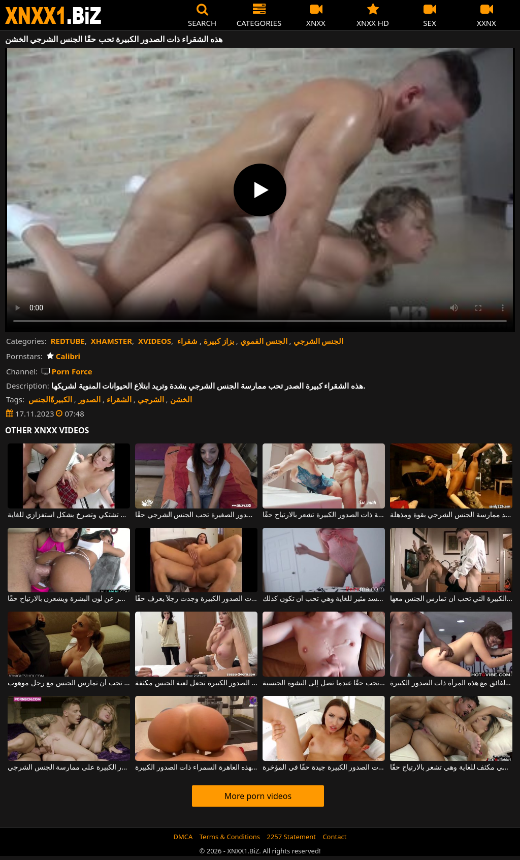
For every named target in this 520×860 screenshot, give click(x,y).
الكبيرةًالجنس (50, 399)
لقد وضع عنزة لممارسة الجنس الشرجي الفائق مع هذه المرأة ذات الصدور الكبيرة (451, 683)
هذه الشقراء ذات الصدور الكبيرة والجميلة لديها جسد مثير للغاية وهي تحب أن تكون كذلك (324, 599)
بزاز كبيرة (219, 341)
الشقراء (119, 399)
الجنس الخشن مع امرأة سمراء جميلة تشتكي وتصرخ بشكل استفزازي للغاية (69, 515)
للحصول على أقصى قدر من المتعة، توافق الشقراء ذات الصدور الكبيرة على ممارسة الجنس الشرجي (69, 767)
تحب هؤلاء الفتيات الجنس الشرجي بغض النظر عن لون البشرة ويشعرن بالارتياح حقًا (69, 599)
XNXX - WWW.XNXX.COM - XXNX (53, 15)
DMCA (183, 836)
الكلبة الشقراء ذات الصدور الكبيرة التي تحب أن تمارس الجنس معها (451, 599)
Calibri (63, 356)
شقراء (187, 341)
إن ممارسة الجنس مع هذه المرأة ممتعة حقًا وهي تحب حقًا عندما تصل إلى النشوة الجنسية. (324, 683)
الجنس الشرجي (319, 341)
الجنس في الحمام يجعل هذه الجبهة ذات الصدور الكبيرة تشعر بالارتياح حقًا (324, 515)
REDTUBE (68, 341)
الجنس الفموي (263, 341)
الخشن (181, 399)
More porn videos (257, 796)
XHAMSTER (111, 341)
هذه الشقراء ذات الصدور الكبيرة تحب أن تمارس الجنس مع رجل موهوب (69, 683)
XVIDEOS (154, 341)
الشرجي (151, 399)
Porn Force (67, 371)
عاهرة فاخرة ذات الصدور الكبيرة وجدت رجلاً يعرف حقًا (196, 599)
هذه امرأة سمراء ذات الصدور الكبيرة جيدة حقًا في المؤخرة (324, 767)
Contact (334, 836)
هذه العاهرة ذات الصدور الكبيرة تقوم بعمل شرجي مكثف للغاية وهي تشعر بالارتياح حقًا (451, 767)
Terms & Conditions (230, 836)
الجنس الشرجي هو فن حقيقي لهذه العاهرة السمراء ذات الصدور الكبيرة (196, 767)
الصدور (89, 399)
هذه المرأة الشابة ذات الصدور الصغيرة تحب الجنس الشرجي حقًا (196, 515)
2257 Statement (291, 836)
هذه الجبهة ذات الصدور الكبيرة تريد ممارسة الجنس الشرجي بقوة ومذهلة (451, 515)
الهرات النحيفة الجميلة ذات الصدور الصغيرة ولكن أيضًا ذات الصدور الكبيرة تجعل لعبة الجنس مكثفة (196, 683)
